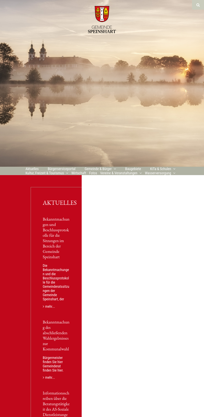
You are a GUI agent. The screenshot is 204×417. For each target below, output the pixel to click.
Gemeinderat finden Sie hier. (53, 368)
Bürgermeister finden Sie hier (53, 360)
